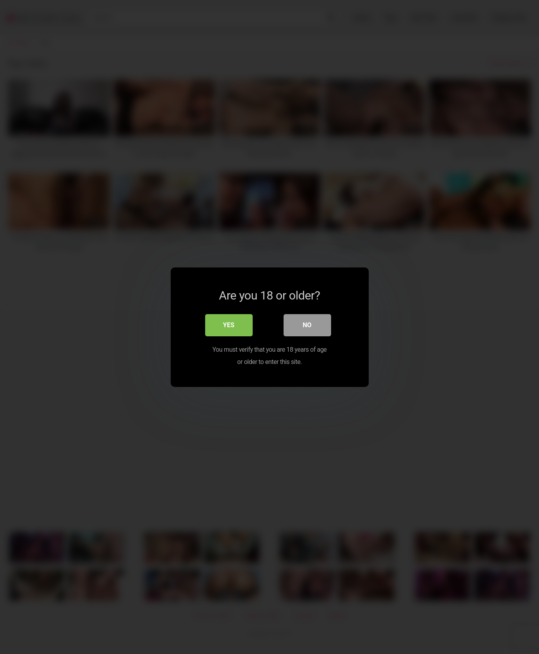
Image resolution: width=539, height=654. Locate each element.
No (307, 325)
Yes (228, 325)
